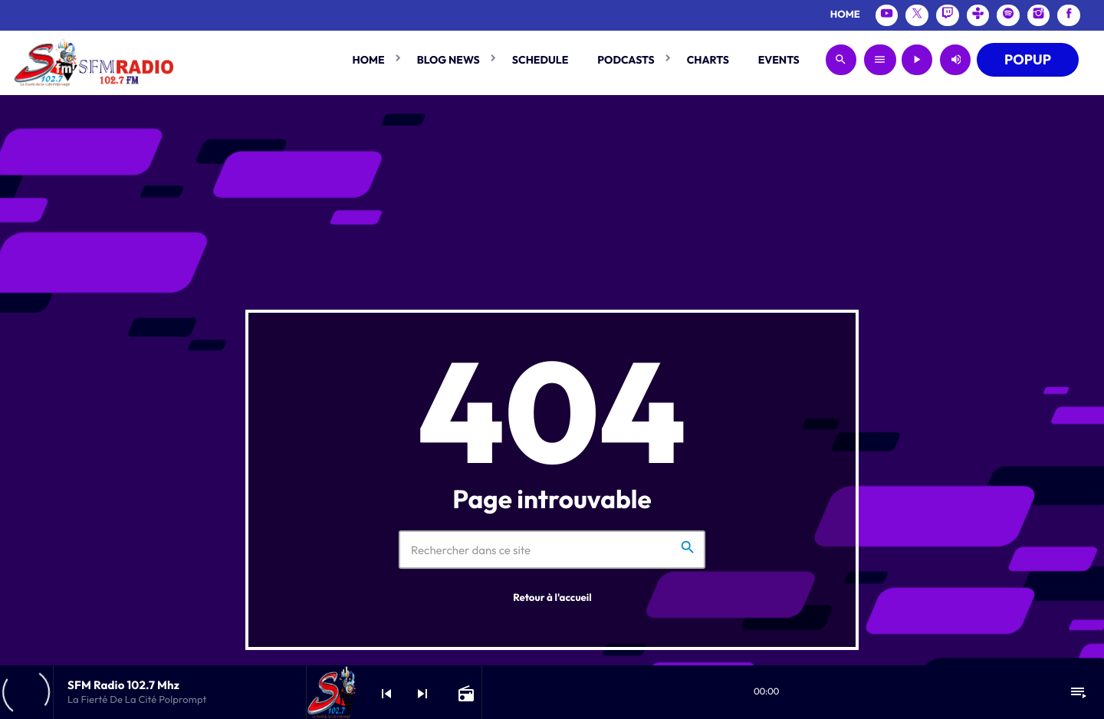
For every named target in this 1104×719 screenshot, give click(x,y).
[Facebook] (1068, 15)
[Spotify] (1008, 15)
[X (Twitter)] (916, 15)
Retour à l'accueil (552, 598)
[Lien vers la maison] (93, 59)
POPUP (1027, 59)
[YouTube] (887, 15)
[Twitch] (947, 15)
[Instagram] (1038, 15)
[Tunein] (978, 15)
